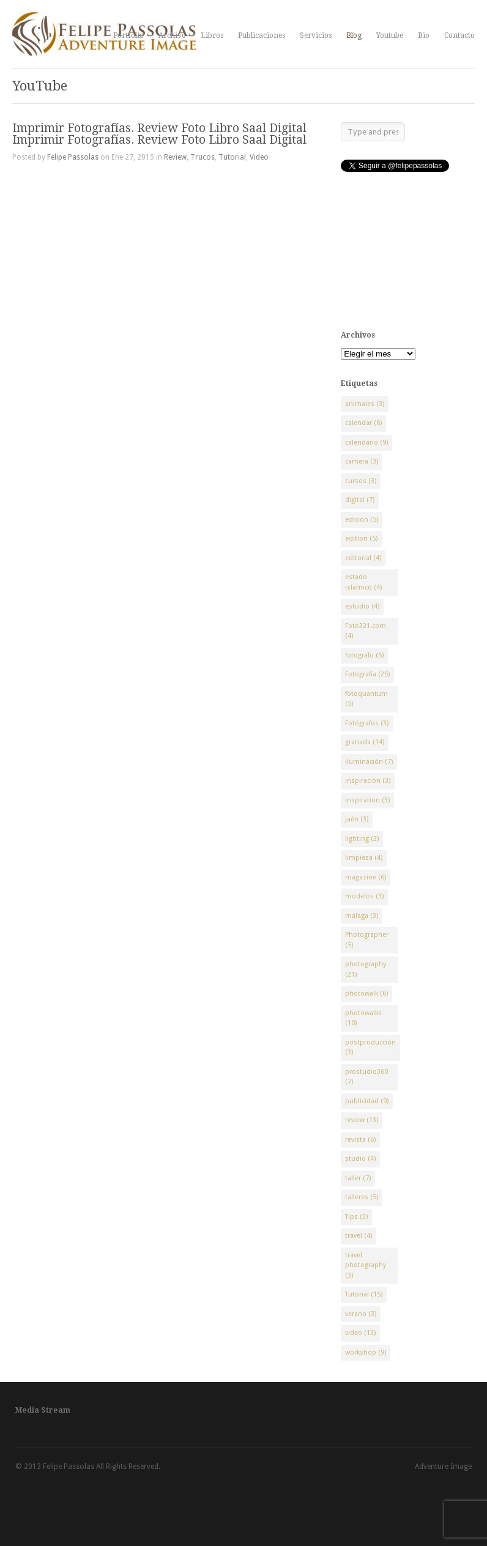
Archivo (172, 35)
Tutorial (232, 157)
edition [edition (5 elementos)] (361, 538)
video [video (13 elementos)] (360, 1333)
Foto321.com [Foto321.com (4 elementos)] (365, 631)
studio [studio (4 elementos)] (360, 1159)
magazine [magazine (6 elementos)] (365, 877)
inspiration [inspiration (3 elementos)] (367, 800)
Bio (423, 35)
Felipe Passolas (73, 157)
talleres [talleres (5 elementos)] (361, 1197)
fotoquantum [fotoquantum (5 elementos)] (366, 699)
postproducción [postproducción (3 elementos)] (370, 1047)
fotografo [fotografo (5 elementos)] (364, 655)
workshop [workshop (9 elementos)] (365, 1352)
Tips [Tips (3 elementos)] (356, 1217)
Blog (354, 35)
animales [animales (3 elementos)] (364, 404)
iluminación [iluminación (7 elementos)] (369, 762)
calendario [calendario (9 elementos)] (366, 442)
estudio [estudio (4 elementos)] (362, 606)
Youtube (389, 35)
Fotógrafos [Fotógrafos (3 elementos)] (366, 723)
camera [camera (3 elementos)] (361, 461)
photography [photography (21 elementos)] (365, 969)
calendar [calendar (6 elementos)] (363, 423)
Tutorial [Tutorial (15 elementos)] (363, 1294)
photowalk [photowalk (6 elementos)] (366, 993)
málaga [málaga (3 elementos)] (361, 916)
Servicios (316, 35)
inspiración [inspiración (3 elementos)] (367, 781)
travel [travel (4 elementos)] (358, 1236)
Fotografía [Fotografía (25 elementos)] (367, 674)
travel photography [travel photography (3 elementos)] (365, 1265)
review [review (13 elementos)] (361, 1120)
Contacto (459, 35)
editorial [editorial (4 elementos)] (363, 558)
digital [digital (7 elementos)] (359, 500)
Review (175, 157)
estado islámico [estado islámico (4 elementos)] (363, 582)
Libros (212, 35)
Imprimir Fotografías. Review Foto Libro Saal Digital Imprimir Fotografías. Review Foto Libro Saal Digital (159, 134)
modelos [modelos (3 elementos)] (364, 896)
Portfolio (128, 35)
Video (259, 157)
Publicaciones (261, 35)
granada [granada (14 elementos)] (364, 742)
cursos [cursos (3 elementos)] (360, 481)
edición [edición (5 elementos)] (361, 519)
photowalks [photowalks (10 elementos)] (363, 1018)
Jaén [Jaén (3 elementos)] (356, 819)
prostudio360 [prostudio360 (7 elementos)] (366, 1077)
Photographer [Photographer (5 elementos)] (366, 940)
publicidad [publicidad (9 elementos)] (366, 1101)
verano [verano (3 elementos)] (360, 1314)
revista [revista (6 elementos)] (360, 1140)
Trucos (202, 157)
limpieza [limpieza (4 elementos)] (363, 858)
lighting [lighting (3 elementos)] (362, 839)
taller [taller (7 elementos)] (358, 1178)
